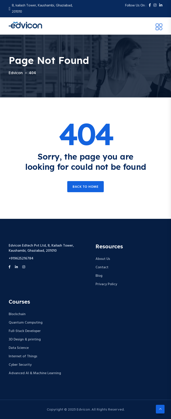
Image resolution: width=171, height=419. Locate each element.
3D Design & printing (25, 339)
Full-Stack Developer (25, 331)
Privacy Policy (106, 284)
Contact (102, 267)
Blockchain (17, 314)
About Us (103, 259)
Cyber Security (20, 365)
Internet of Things (23, 356)
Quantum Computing (26, 323)
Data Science (19, 348)
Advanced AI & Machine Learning (35, 373)
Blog (99, 276)
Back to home (85, 187)
